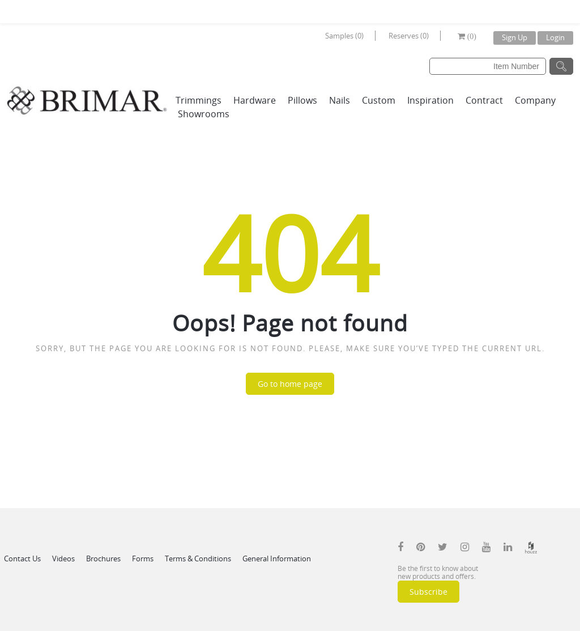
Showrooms (203, 114)
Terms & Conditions (198, 558)
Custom (378, 100)
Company (535, 100)
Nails (339, 100)
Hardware (254, 100)
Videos (63, 558)
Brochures (103, 558)
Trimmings (198, 100)
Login (555, 37)
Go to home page (290, 383)
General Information (276, 558)
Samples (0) (344, 36)
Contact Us (22, 558)
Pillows (302, 100)
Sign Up (514, 37)
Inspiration (430, 100)
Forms (142, 558)
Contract (484, 100)
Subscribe (428, 591)
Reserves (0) (409, 36)
